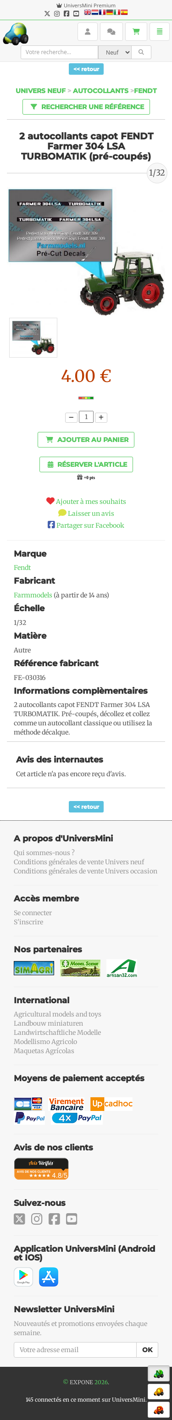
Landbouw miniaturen (48, 1023)
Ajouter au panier (87, 440)
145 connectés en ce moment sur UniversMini (85, 1399)
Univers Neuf (41, 91)
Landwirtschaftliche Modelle (57, 1032)
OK (147, 1350)
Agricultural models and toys (57, 1014)
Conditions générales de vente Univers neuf (79, 862)
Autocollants (100, 91)
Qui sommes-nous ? (44, 853)
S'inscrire (28, 922)
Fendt (145, 91)
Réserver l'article (87, 464)
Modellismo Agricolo (45, 1042)
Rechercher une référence (86, 106)
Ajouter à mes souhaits (91, 501)
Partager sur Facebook (90, 525)
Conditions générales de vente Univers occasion (85, 871)
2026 (101, 1382)
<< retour (86, 69)
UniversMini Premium (90, 5)
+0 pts (89, 477)
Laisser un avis (91, 513)
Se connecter (33, 913)
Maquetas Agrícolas (44, 1051)
